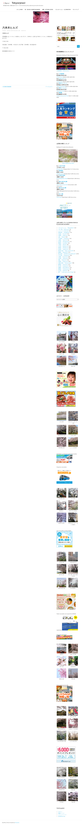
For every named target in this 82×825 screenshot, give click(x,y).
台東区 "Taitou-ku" (62, 240)
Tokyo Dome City (60, 91)
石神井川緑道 (62, 175)
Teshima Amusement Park (62, 95)
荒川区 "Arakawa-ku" (63, 266)
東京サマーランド (63, 83)
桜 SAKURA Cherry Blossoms (32, 9)
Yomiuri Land (59, 81)
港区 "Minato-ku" (22, 30)
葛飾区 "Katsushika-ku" (63, 267)
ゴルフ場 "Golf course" (63, 229)
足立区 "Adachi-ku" (63, 270)
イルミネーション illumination (63, 9)
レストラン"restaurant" (63, 230)
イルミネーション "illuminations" (66, 227)
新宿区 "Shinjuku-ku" (63, 247)
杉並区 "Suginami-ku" (63, 249)
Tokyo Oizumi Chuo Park (62, 184)
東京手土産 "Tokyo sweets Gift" (65, 250)
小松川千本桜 (65, 163)
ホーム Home (20, 9)
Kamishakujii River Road (61, 178)
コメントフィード (62, 814)
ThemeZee (17, 822)
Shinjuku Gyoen (60, 173)
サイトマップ (76, 9)
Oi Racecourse (59, 77)
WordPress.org (61, 816)
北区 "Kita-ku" (61, 237)
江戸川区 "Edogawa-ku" (64, 255)
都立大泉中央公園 (63, 181)
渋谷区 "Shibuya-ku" (63, 258)
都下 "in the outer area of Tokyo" (66, 272)
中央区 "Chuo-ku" (62, 233)
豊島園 (60, 92)
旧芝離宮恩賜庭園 (7, 86)
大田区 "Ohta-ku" (62, 244)
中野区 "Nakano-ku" (63, 235)
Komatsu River (71, 163)
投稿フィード (61, 813)
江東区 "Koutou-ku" (63, 256)
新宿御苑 (61, 170)
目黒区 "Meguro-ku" (63, 261)
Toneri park (59, 197)
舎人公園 (61, 194)
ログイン (60, 811)
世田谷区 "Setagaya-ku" (64, 232)
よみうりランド (62, 78)
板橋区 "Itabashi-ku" (63, 252)
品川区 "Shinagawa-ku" (63, 241)
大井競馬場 (61, 73)
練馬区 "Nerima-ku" (63, 264)
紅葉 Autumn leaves (47, 9)
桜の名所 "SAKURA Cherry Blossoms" (10, 30)
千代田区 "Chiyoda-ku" (63, 238)
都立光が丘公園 (62, 187)
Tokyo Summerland (60, 86)
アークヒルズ (49, 86)
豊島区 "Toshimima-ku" (64, 269)
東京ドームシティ (63, 88)
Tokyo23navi (19, 2)
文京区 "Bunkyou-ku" (63, 246)
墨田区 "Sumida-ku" (63, 243)
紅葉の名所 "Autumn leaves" (65, 262)
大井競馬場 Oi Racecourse (62, 70)
